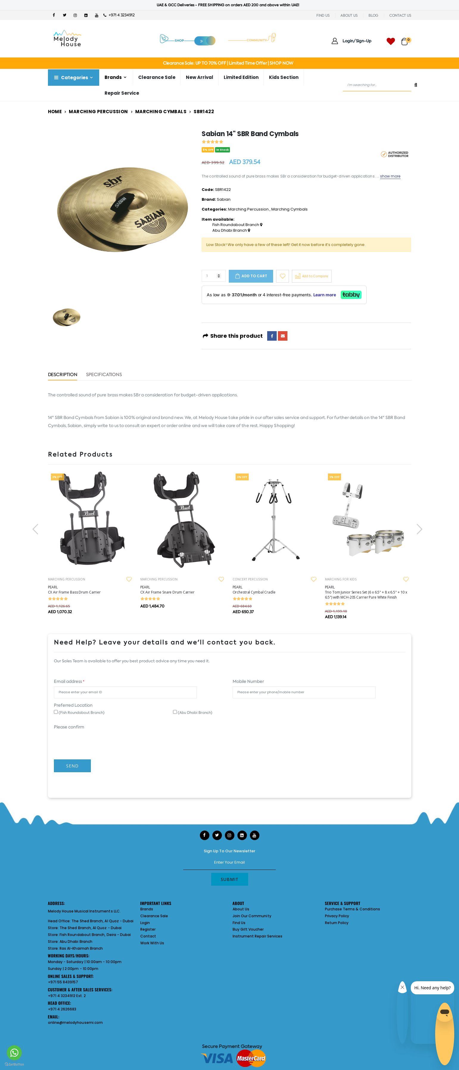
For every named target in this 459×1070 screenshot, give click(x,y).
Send (72, 766)
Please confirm (69, 727)
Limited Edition (241, 77)
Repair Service (122, 93)
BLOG (373, 15)
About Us (241, 909)
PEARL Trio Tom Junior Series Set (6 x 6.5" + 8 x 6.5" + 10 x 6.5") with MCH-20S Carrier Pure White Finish (366, 592)
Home (55, 111)
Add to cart (254, 275)
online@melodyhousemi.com (75, 1022)
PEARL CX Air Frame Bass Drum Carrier (74, 590)
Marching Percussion (98, 111)
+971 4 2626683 (62, 1009)
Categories (70, 77)
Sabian (224, 199)
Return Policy (337, 922)
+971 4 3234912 (119, 15)
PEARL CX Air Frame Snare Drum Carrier (167, 590)
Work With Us (152, 943)
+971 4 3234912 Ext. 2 (67, 995)
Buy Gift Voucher (248, 929)
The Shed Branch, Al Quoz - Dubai (102, 920)
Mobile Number (248, 681)
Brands (113, 77)
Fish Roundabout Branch (237, 225)
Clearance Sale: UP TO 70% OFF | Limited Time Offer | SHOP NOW (228, 63)
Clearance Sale (156, 77)
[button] (406, 39)
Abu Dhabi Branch (231, 230)
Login (145, 922)
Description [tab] (62, 375)
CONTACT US (400, 15)
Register (148, 929)
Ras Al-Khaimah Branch (81, 948)
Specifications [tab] (104, 375)
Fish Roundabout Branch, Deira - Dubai (95, 934)
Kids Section (283, 77)
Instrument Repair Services (258, 936)
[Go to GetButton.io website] (14, 1064)
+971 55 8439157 (63, 982)
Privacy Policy (337, 915)
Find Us (239, 922)
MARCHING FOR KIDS (341, 579)
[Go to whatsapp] (14, 1052)
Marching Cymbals (160, 111)
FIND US (322, 15)
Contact (148, 936)
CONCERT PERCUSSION (250, 579)
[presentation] (36, 529)
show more (390, 176)
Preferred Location (73, 705)
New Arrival (199, 77)
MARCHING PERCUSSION (66, 579)
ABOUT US (348, 15)
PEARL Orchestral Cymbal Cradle (254, 590)
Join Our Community (252, 915)
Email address (69, 681)
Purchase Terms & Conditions (352, 909)
